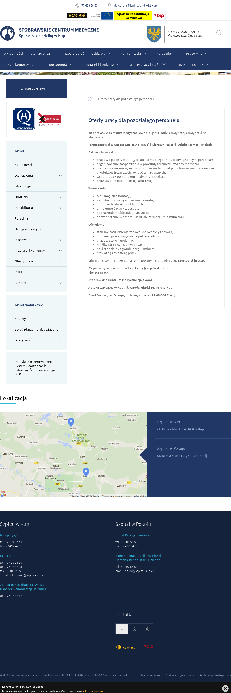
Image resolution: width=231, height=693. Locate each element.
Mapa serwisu (150, 672)
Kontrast (125, 644)
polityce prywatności (93, 688)
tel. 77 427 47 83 (11, 564)
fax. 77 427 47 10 (11, 543)
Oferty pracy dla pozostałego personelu (126, 96)
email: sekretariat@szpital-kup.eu (23, 572)
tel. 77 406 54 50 (127, 539)
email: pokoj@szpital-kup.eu (135, 568)
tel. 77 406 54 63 (127, 564)
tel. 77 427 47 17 (11, 593)
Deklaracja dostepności (215, 672)
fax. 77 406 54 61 (127, 543)
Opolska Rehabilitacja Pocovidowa (133, 16)
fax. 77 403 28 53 (11, 568)
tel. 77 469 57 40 (11, 539)
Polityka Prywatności (179, 672)
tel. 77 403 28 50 (11, 560)
